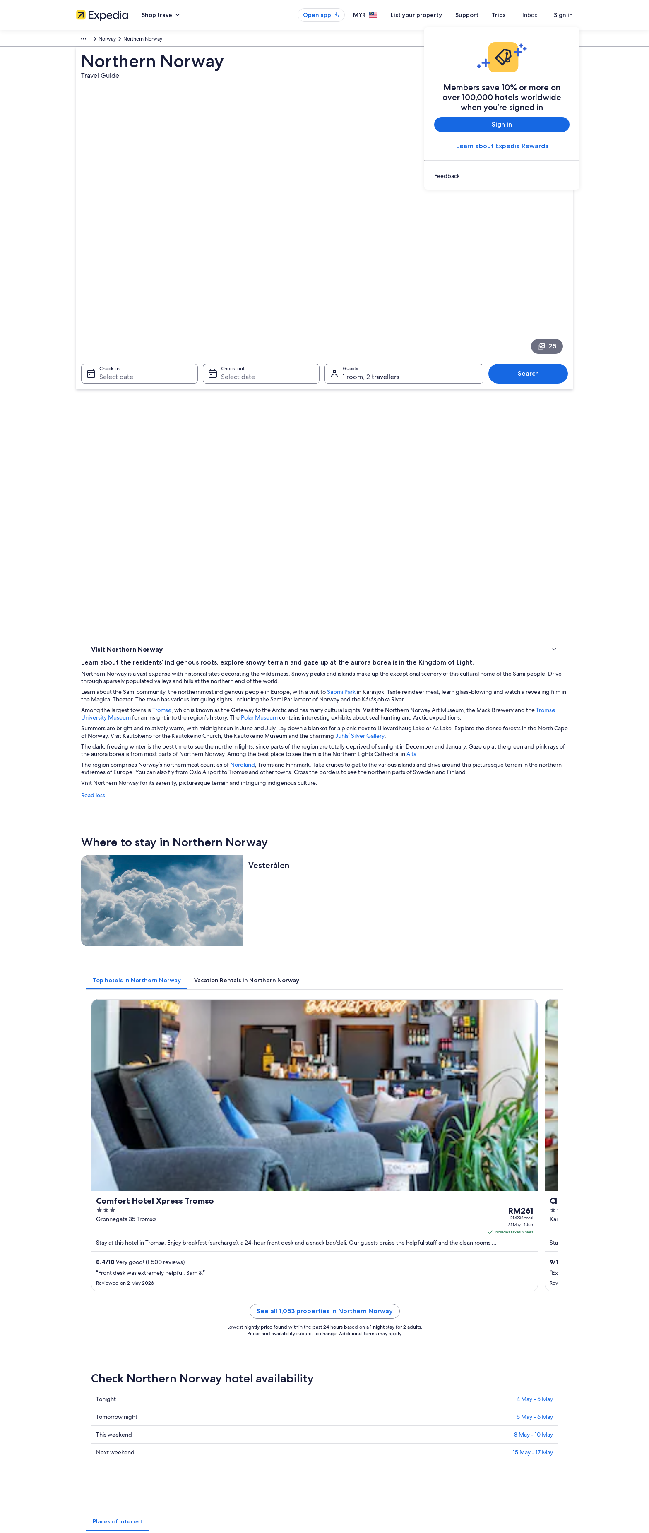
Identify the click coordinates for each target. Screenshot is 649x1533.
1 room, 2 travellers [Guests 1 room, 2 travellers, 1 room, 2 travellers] (371, 294)
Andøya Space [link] (345, 1159)
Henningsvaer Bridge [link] (116, 1128)
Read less (215, 498)
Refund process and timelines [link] (494, 1367)
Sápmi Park (463, 358)
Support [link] (470, 1341)
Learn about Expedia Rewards (502, 146)
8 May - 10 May (533, 996)
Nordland (364, 460)
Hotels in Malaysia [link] (224, 1354)
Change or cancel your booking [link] (496, 1354)
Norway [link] (108, 40)
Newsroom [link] (88, 1394)
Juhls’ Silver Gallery (253, 424)
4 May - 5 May (535, 961)
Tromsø (283, 383)
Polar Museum (496, 391)
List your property (431, 15)
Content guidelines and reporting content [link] (380, 1394)
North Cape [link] (104, 1096)
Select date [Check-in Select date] (111, 294)
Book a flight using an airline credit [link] (499, 1380)
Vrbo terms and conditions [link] (363, 1380)
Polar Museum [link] (345, 1112)
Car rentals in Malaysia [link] (229, 1407)
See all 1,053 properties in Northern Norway (385, 883)
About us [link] (86, 1341)
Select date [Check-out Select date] (235, 294)
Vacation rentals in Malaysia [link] (234, 1367)
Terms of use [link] (347, 1367)
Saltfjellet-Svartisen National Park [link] (132, 1159)
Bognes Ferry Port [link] (350, 1143)
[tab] (258, 674)
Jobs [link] (81, 1354)
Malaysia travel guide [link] (228, 1341)
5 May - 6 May (535, 979)
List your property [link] (95, 1367)
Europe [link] (84, 40)
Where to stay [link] (109, 394)
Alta (292, 449)
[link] (501, 176)
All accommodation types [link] (233, 1420)
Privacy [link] (341, 1341)
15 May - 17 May (533, 1014)
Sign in (563, 15)
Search (532, 291)
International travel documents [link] (495, 1394)
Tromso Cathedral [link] (112, 1112)
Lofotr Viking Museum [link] (117, 1143)
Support (481, 15)
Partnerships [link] (90, 1380)
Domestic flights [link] (222, 1394)
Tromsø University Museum (333, 391)
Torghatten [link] (341, 1128)
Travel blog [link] (216, 1433)
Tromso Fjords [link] (345, 1096)
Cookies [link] (342, 1354)
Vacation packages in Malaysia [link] (238, 1380)
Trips (514, 15)
